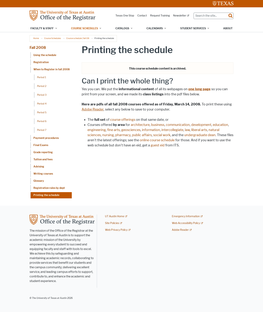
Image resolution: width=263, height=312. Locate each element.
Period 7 (41, 129)
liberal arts (199, 130)
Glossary (38, 180)
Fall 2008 (38, 47)
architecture (140, 125)
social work (161, 135)
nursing (108, 135)
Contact (142, 15)
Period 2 (41, 86)
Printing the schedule (46, 195)
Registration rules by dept (49, 188)
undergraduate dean (200, 135)
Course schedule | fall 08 (77, 38)
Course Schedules (52, 38)
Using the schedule (44, 55)
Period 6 (42, 121)
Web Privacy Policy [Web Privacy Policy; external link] (116, 229)
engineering (96, 130)
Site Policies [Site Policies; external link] (112, 223)
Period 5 (42, 112)
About (227, 28)
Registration (41, 62)
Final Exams (40, 145)
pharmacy (123, 135)
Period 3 (41, 94)
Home (36, 38)
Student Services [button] (193, 28)
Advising (38, 166)
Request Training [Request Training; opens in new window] (160, 15)
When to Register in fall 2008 (51, 69)
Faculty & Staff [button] (42, 28)
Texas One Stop (124, 15)
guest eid (158, 145)
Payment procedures (46, 138)
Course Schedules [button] (84, 28)
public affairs (142, 135)
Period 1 (41, 77)
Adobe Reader (93, 109)
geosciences (130, 130)
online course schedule (157, 140)
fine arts (113, 130)
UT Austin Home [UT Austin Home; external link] (114, 216)
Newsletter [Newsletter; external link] (179, 15)
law (187, 130)
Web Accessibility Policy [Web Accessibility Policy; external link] (186, 223)
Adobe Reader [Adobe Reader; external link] (180, 229)
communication (178, 125)
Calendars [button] (154, 28)
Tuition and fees (43, 159)
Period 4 (41, 103)
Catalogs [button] (122, 28)
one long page (199, 89)
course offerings (122, 120)
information (151, 130)
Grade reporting (43, 152)
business (157, 125)
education (220, 125)
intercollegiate (172, 130)
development (201, 125)
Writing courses (43, 173)
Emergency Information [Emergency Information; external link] (186, 216)
